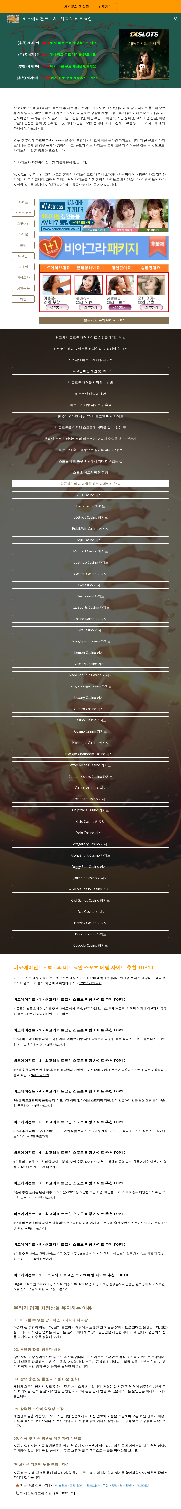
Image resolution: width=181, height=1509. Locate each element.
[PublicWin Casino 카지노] (90, 528)
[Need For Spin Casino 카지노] (90, 675)
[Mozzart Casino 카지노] (90, 551)
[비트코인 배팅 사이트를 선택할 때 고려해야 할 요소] (90, 348)
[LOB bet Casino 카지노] (90, 517)
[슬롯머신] (23, 223)
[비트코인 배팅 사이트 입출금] (90, 404)
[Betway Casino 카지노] (90, 922)
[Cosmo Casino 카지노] (90, 731)
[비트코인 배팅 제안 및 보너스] (90, 370)
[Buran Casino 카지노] (90, 934)
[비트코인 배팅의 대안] (90, 393)
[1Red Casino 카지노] (90, 911)
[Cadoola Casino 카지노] (90, 945)
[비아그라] (23, 277)
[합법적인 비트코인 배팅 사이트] (90, 359)
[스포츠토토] (23, 212)
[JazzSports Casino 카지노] (90, 607)
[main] (57, 56)
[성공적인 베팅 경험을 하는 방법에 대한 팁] (90, 483)
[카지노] (23, 202)
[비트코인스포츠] (23, 256)
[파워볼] (23, 234)
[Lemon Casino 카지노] (90, 652)
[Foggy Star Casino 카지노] (90, 866)
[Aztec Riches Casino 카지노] (90, 765)
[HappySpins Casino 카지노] (90, 641)
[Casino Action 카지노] (90, 787)
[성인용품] (23, 288)
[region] (90, 6)
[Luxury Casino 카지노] (90, 697)
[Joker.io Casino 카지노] (90, 877)
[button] (176, 19)
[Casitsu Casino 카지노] (90, 573)
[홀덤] (23, 245)
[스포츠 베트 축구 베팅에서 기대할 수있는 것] (90, 461)
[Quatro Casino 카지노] (90, 708)
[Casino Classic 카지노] (90, 720)
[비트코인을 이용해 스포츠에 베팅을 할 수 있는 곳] (90, 427)
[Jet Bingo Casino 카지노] (90, 562)
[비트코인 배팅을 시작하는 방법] (90, 382)
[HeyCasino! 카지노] (90, 596)
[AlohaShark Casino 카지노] (90, 855)
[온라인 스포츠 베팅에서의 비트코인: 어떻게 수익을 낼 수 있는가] (90, 438)
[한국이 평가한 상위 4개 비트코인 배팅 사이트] (90, 416)
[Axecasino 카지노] (90, 585)
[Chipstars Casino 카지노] (90, 810)
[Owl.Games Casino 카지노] (90, 900)
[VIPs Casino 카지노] (90, 494)
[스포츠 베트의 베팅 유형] (90, 472)
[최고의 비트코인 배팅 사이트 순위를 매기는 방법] (90, 337)
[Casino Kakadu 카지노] (90, 618)
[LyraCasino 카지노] (90, 630)
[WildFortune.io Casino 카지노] (90, 888)
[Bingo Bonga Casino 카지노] (90, 686)
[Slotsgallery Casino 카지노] (90, 843)
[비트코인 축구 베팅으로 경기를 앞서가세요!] (90, 449)
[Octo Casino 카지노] (90, 821)
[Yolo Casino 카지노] (90, 832)
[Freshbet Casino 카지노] (90, 798)
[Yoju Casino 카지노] (90, 540)
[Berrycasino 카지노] (90, 506)
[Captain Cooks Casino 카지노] (90, 776)
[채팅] (23, 299)
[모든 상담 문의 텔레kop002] (104, 320)
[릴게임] (23, 266)
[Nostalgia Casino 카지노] (90, 742)
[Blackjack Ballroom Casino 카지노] (90, 753)
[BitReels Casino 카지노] (90, 663)
